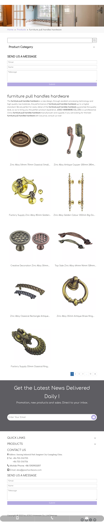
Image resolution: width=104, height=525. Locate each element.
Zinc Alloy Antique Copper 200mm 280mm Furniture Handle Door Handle (75, 165)
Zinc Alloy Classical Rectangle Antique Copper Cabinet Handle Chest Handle (29, 316)
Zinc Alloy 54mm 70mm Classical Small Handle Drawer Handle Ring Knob (29, 165)
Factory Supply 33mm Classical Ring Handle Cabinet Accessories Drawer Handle (29, 366)
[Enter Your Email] (47, 417)
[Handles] (52, 16)
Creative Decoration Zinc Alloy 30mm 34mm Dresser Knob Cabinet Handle (29, 266)
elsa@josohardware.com (29, 470)
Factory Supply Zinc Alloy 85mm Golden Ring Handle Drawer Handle (29, 215)
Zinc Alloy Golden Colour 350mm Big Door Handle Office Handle (75, 215)
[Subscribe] (93, 417)
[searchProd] (49, 40)
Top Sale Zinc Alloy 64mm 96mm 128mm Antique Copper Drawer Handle (75, 266)
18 (90, 374)
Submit (52, 84)
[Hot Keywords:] (94, 40)
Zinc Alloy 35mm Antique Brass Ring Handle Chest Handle (75, 316)
